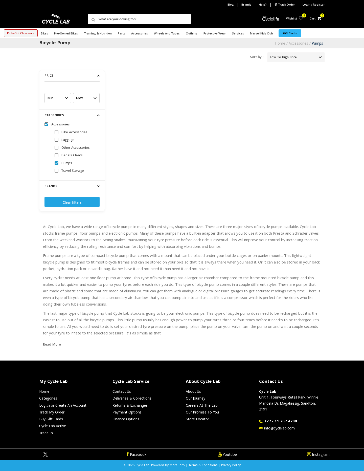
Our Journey (195, 398)
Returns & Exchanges (130, 405)
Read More (52, 345)
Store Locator (197, 419)
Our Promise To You (202, 412)
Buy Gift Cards (51, 419)
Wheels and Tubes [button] (167, 33)
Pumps (317, 43)
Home (280, 43)
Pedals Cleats (72, 155)
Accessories (298, 43)
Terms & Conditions (203, 465)
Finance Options (125, 419)
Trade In (46, 432)
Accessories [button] (139, 33)
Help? (263, 5)
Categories (48, 398)
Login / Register (314, 5)
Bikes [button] (44, 33)
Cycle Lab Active (52, 425)
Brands (246, 5)
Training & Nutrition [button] (98, 33)
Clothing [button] (191, 33)
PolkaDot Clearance (20, 33)
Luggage (67, 140)
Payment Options (127, 412)
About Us (193, 391)
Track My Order (51, 412)
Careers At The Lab (202, 405)
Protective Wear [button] (214, 33)
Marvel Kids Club (261, 33)
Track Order (284, 5)
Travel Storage (72, 171)
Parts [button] (121, 33)
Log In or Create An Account (62, 405)
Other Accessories (75, 148)
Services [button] (238, 33)
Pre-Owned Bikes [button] (66, 33)
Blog (231, 5)
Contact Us (121, 391)
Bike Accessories (74, 132)
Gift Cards (290, 33)
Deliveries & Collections (131, 398)
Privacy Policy (231, 465)
